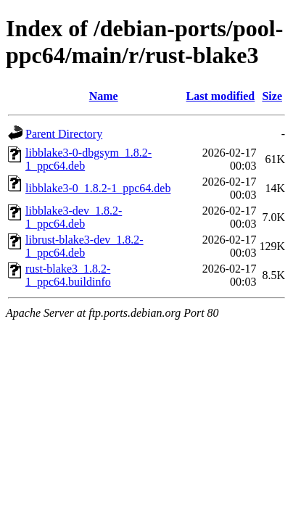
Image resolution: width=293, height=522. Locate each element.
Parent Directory (63, 134)
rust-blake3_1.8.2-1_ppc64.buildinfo (68, 275)
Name (103, 96)
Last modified (220, 96)
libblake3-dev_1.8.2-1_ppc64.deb (73, 217)
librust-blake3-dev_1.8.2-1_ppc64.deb (84, 246)
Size (272, 96)
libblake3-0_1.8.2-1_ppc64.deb (97, 188)
